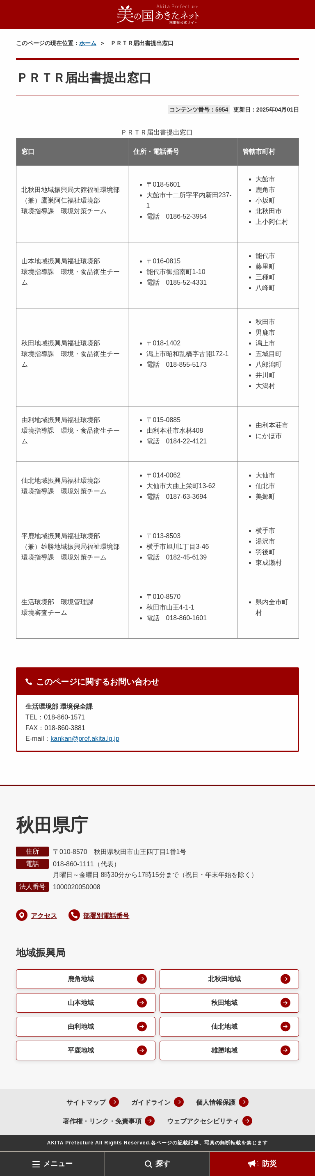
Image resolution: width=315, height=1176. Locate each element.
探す (162, 1164)
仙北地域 (224, 1026)
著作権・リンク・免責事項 (102, 1121)
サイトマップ (86, 1102)
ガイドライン (151, 1102)
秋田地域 (224, 1002)
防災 (269, 1164)
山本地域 (81, 1002)
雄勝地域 (224, 1050)
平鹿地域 (81, 1050)
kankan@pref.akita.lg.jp (84, 738)
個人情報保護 (215, 1102)
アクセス (44, 915)
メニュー (58, 1164)
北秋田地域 (224, 978)
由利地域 (81, 1026)
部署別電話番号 (106, 915)
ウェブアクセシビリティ (203, 1121)
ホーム (87, 43)
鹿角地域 (81, 978)
